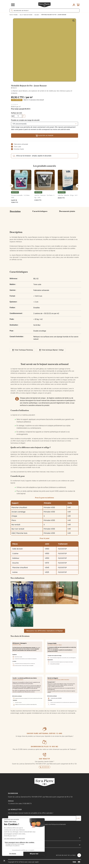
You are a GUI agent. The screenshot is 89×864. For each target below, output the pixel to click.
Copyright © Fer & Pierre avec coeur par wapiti (23, 862)
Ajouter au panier (44, 136)
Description (15, 211)
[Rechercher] (45, 10)
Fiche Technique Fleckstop (22, 350)
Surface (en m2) (16, 113)
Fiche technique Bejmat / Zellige (51, 350)
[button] (44, 631)
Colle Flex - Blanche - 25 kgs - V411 (68, 195)
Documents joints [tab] (67, 211)
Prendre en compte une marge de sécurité (25, 120)
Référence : (14, 278)
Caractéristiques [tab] (39, 211)
